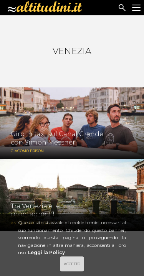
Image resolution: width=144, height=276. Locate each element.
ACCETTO (72, 264)
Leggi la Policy (46, 252)
